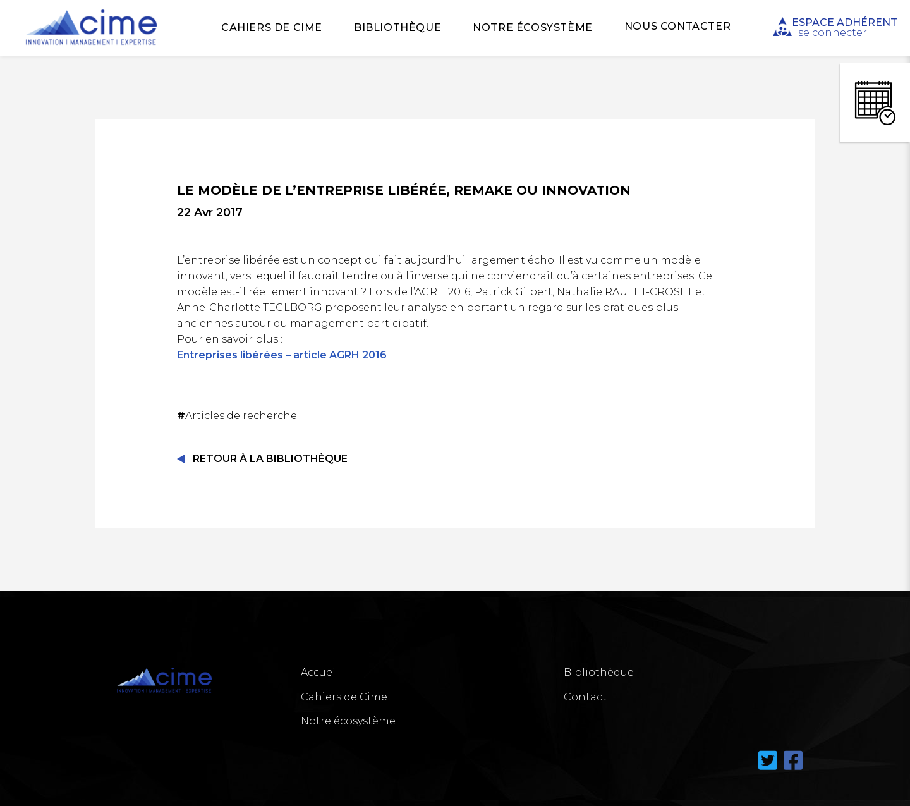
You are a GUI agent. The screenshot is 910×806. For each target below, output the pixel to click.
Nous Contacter (677, 26)
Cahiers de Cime (271, 27)
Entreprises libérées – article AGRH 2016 (282, 355)
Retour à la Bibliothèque (270, 459)
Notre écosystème (533, 27)
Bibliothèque (397, 27)
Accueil (320, 672)
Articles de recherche (238, 416)
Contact (585, 697)
